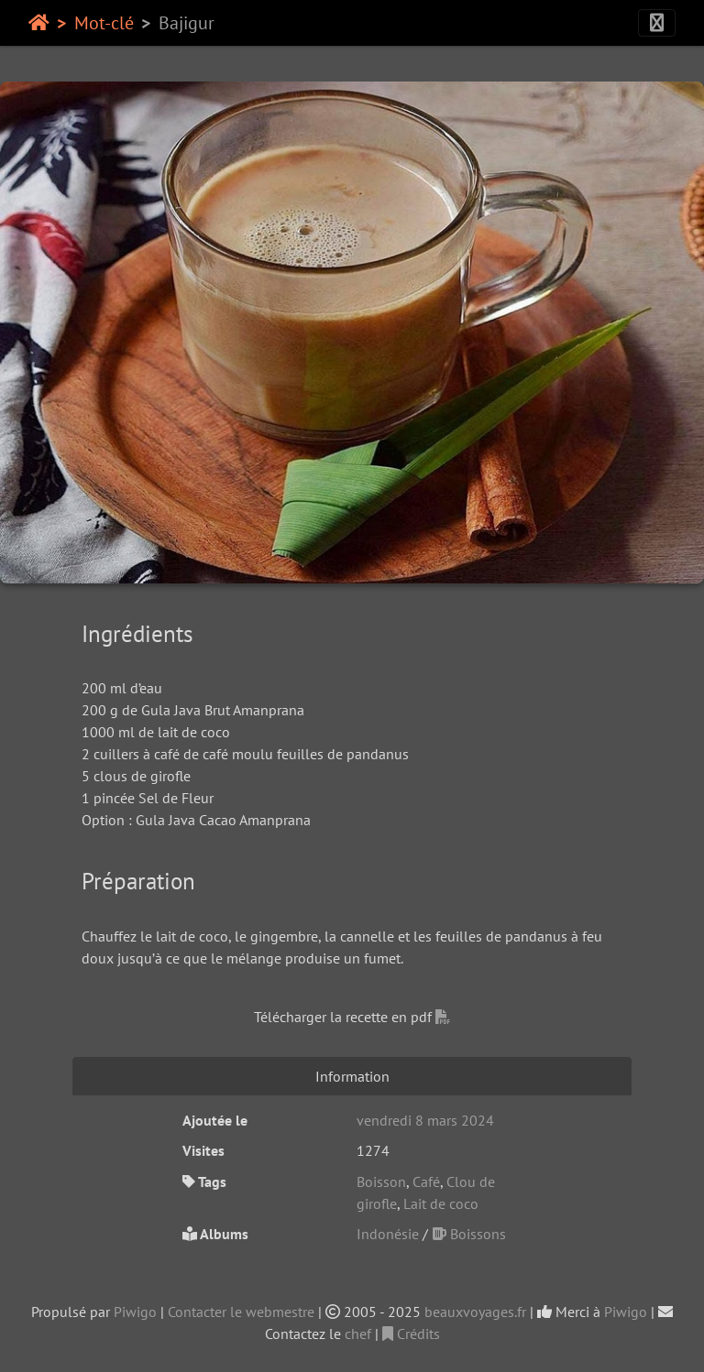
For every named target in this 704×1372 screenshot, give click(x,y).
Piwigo (135, 1311)
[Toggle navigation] (657, 23)
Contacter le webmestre (241, 1311)
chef (358, 1333)
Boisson (381, 1181)
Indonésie (388, 1234)
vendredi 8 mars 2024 (425, 1120)
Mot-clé (104, 23)
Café (426, 1181)
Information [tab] (352, 1076)
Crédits (411, 1333)
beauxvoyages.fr (475, 1311)
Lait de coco (440, 1203)
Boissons (469, 1234)
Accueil (39, 23)
